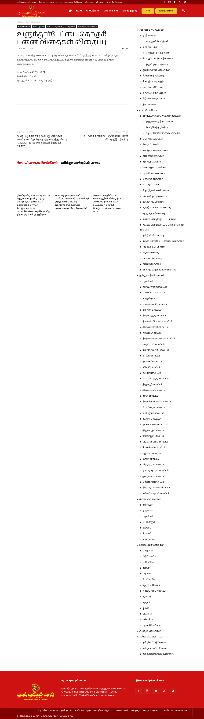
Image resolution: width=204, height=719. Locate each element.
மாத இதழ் (135, 710)
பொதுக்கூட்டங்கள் (152, 139)
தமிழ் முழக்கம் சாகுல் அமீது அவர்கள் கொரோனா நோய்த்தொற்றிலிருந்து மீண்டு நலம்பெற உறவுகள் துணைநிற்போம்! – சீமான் (42, 141)
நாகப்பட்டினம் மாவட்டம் (155, 424)
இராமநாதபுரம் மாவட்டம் (155, 470)
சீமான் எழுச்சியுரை (153, 76)
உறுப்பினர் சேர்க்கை (48, 710)
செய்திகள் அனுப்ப (103, 710)
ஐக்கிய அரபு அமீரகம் (154, 591)
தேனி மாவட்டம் (150, 459)
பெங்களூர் (148, 522)
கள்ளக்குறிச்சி (38, 26)
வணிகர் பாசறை (151, 264)
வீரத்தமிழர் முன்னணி (154, 196)
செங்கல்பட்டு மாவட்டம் (154, 304)
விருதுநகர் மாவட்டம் (153, 465)
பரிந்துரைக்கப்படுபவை (80, 163)
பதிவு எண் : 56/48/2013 (26, 2)
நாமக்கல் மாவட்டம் (152, 361)
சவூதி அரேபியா (151, 585)
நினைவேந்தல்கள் (153, 156)
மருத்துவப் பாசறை (153, 202)
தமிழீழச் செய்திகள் (150, 631)
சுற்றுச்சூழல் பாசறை (154, 213)
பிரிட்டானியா (149, 556)
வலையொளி (121, 710)
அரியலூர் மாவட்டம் (153, 413)
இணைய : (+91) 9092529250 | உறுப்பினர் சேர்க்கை (60, 2)
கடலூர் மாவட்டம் (151, 419)
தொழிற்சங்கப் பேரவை (155, 190)
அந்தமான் (148, 510)
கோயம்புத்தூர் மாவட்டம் (155, 379)
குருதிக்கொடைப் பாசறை (156, 207)
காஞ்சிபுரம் (148, 298)
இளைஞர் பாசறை (152, 179)
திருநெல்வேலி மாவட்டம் (156, 487)
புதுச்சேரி (147, 281)
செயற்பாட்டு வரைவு (151, 710)
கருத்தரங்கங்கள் (151, 162)
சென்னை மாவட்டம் (153, 293)
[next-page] (24, 221)
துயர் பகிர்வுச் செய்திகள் (156, 70)
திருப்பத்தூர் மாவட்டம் (154, 315)
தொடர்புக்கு (129, 11)
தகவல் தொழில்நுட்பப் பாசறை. (159, 219)
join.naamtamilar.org (105, 695)
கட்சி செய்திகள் (24, 26)
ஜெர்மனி (147, 551)
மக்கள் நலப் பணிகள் (154, 167)
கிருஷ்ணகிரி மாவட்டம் (155, 327)
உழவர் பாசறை (150, 252)
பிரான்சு (147, 573)
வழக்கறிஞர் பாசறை (154, 247)
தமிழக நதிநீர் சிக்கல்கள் (155, 648)
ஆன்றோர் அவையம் (154, 173)
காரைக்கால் (149, 539)
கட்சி (79, 11)
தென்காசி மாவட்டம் (153, 482)
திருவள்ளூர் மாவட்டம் (154, 287)
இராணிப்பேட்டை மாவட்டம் (157, 321)
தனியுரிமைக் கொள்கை (175, 710)
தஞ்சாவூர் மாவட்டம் (153, 436)
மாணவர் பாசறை (152, 258)
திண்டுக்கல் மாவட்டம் (154, 390)
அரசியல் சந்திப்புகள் (154, 93)
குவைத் (146, 596)
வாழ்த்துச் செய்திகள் (157, 41)
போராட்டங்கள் (150, 144)
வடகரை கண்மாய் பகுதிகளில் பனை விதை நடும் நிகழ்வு (106, 137)
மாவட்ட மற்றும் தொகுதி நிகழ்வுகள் (61, 26)
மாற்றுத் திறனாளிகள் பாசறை (159, 270)
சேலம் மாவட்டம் (151, 356)
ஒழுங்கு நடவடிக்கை (157, 64)
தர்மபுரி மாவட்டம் (151, 333)
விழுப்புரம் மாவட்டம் (153, 344)
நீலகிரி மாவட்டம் (151, 373)
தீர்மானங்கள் (149, 104)
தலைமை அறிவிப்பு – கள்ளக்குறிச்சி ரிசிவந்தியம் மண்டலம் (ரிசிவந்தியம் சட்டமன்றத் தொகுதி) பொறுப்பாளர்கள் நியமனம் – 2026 (108, 203)
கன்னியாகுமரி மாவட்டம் (155, 493)
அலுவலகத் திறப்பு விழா (159, 121)
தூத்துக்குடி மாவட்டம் (153, 476)
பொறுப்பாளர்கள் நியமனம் (157, 58)
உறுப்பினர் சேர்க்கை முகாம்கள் (163, 133)
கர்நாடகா (147, 505)
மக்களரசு (88, 2)
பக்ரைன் (147, 614)
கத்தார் (146, 602)
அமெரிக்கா (148, 562)
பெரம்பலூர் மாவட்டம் (154, 407)
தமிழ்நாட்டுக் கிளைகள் (152, 275)
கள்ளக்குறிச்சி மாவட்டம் (87, 26)
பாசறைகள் (111, 11)
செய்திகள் (92, 11)
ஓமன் (145, 608)
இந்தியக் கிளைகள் (150, 499)
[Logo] (31, 11)
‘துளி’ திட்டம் (66, 710)
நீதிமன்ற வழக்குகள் (153, 99)
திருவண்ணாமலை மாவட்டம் (158, 338)
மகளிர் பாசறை (150, 185)
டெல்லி (146, 533)
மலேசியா (148, 619)
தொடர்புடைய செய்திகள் (37, 163)
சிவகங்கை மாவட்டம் (153, 447)
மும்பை (146, 528)
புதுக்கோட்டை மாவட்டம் (155, 442)
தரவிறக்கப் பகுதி (83, 710)
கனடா (145, 568)
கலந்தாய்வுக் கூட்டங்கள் (155, 150)
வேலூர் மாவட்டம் (152, 310)
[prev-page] (19, 221)
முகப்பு (20, 22)
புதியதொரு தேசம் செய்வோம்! (108, 2)
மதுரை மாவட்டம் (151, 453)
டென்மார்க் (148, 579)
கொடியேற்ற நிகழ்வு (157, 127)
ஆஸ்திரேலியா (151, 625)
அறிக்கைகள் (149, 35)
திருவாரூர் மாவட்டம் (153, 430)
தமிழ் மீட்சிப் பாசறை (153, 235)
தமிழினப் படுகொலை (154, 642)
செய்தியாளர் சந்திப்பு (154, 81)
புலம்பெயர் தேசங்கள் (151, 545)
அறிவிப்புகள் (149, 47)
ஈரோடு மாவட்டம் (151, 367)
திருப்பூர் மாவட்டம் (152, 384)
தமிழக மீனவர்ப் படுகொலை (158, 654)
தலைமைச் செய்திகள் (151, 30)
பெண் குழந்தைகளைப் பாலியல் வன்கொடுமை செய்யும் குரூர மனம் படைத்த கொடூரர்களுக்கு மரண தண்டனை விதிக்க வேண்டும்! (72, 202)
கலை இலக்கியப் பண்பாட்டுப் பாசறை (163, 241)
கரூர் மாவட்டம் (150, 396)
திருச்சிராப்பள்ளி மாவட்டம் (157, 401)
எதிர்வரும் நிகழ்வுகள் (158, 53)
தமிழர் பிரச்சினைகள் (151, 637)
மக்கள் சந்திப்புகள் (152, 87)
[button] (183, 11)
